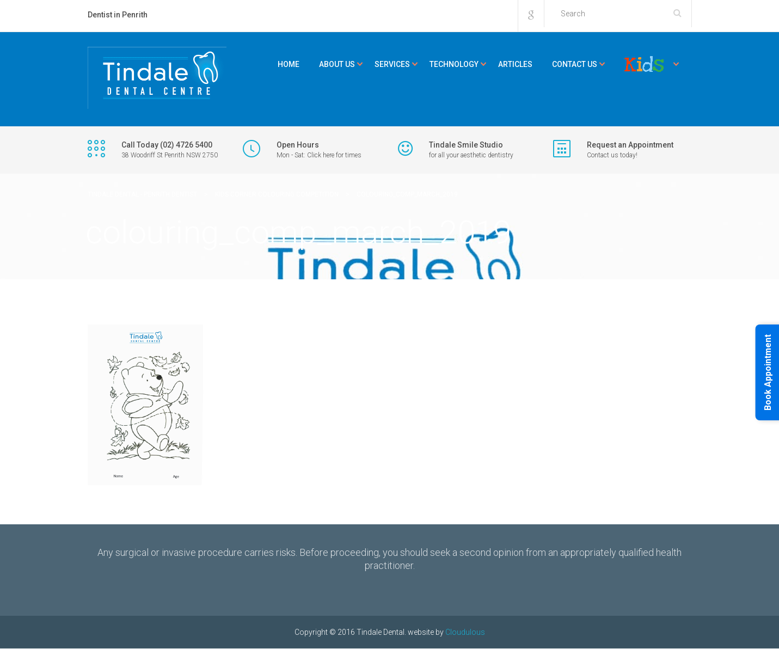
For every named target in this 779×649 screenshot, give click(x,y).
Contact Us (574, 64)
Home (288, 64)
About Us (337, 64)
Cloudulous (465, 632)
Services (392, 64)
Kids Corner (644, 64)
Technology (454, 64)
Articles (515, 64)
